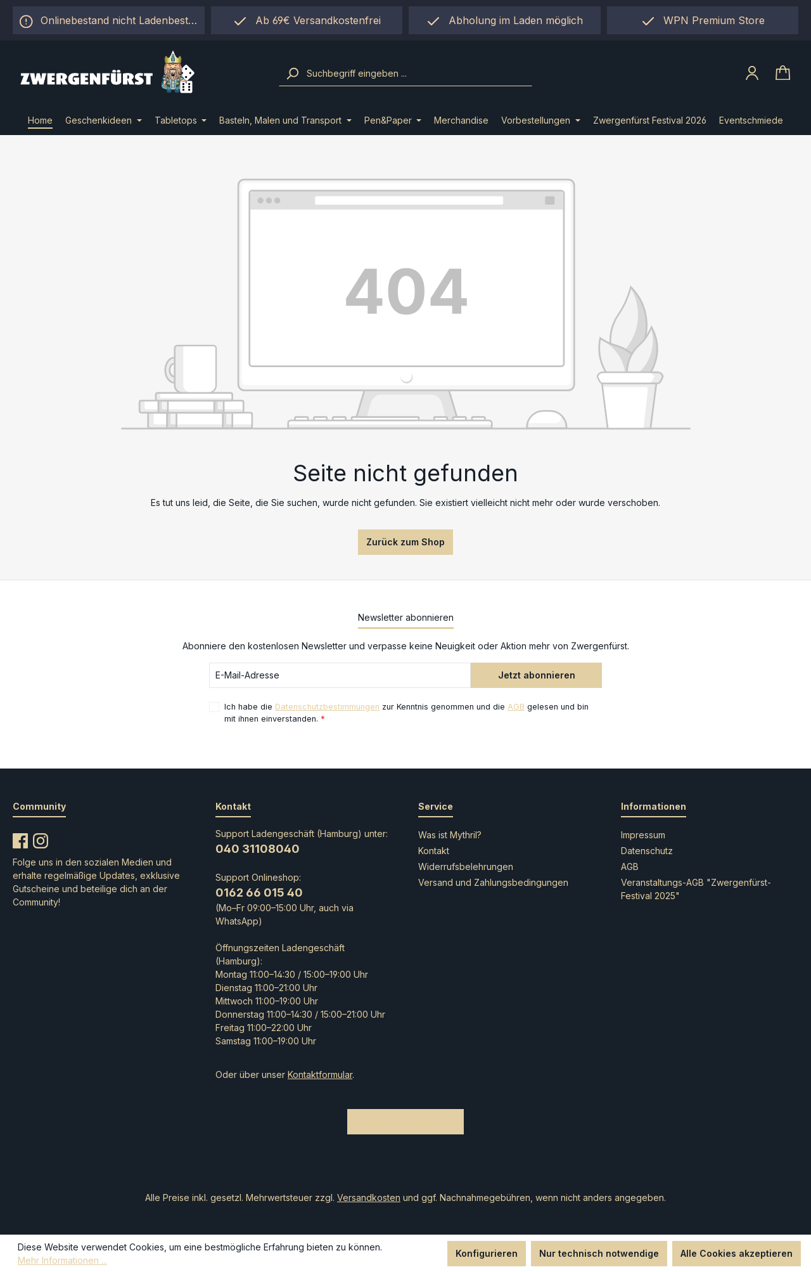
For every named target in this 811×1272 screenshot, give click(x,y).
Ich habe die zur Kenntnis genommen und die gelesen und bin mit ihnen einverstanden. (406, 712)
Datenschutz (647, 850)
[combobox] (418, 74)
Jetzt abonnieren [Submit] (536, 675)
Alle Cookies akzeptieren (736, 1253)
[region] (505, 20)
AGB (516, 706)
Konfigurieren (487, 1253)
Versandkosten (368, 1197)
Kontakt (433, 850)
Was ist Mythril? (450, 834)
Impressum (643, 834)
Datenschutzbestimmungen (327, 706)
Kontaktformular (320, 1074)
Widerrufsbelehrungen (465, 866)
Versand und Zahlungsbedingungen (493, 882)
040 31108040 (257, 848)
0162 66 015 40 (259, 892)
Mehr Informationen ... (62, 1260)
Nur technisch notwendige (599, 1253)
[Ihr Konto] (752, 73)
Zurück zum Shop (405, 541)
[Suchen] (292, 74)
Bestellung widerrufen (405, 1121)
